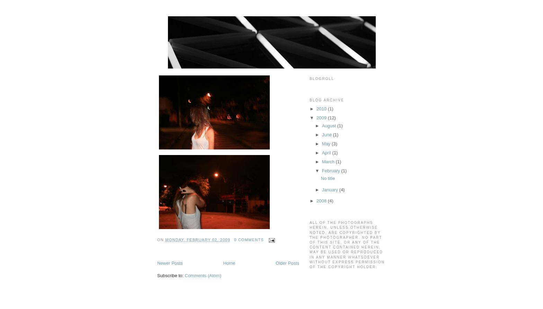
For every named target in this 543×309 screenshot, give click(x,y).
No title (328, 178)
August (329, 125)
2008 (322, 200)
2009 (322, 117)
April (327, 152)
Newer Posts (170, 263)
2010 (322, 108)
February (331, 170)
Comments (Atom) (203, 275)
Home (229, 263)
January (330, 189)
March (329, 161)
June (327, 134)
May (327, 143)
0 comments (249, 240)
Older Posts (287, 263)
